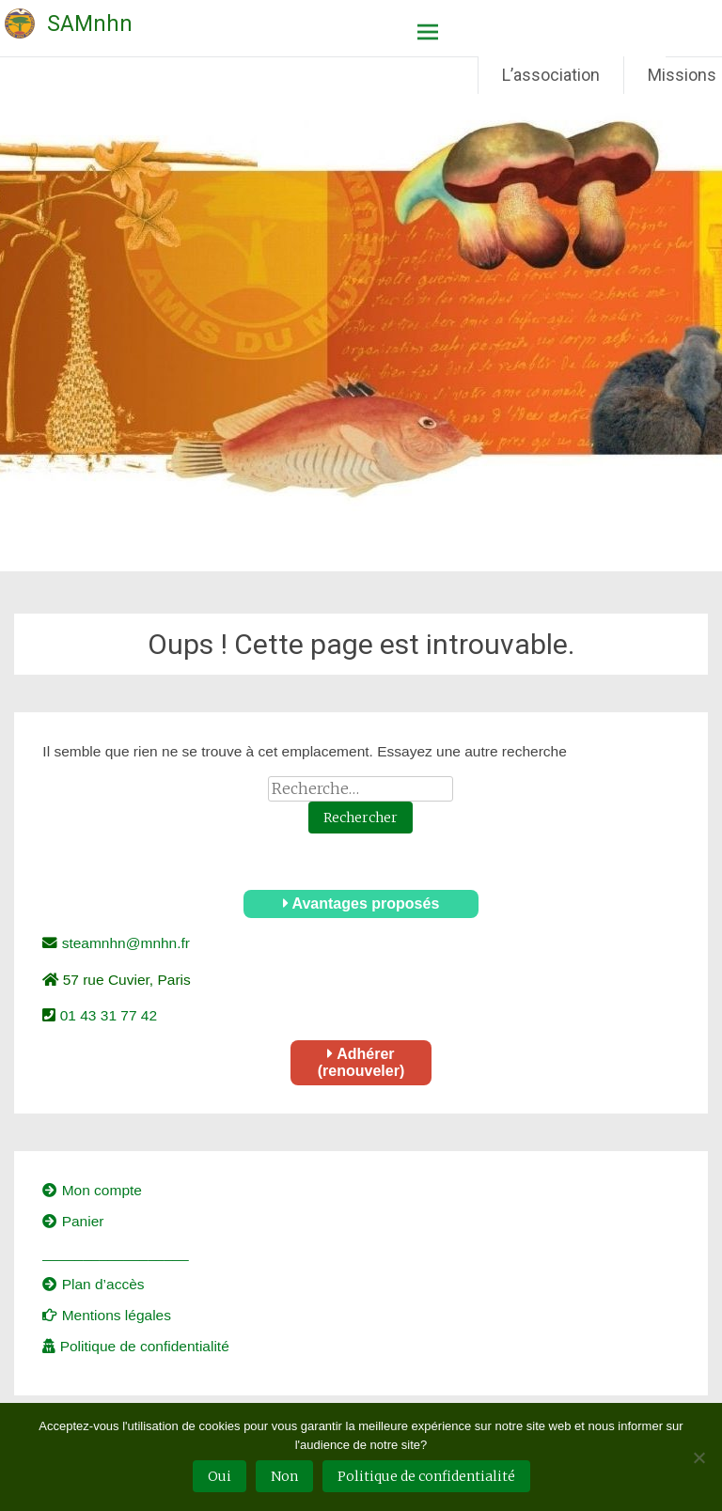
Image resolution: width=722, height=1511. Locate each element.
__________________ (115, 1253)
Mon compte (92, 1190)
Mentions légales (106, 1315)
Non (284, 1476)
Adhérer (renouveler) (361, 1062)
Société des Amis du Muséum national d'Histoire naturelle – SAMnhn (45, 11)
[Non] (698, 1457)
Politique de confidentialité (135, 1346)
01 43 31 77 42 (106, 1015)
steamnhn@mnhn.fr (123, 943)
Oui (219, 1476)
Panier (72, 1221)
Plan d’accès (93, 1284)
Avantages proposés (361, 903)
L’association (551, 75)
